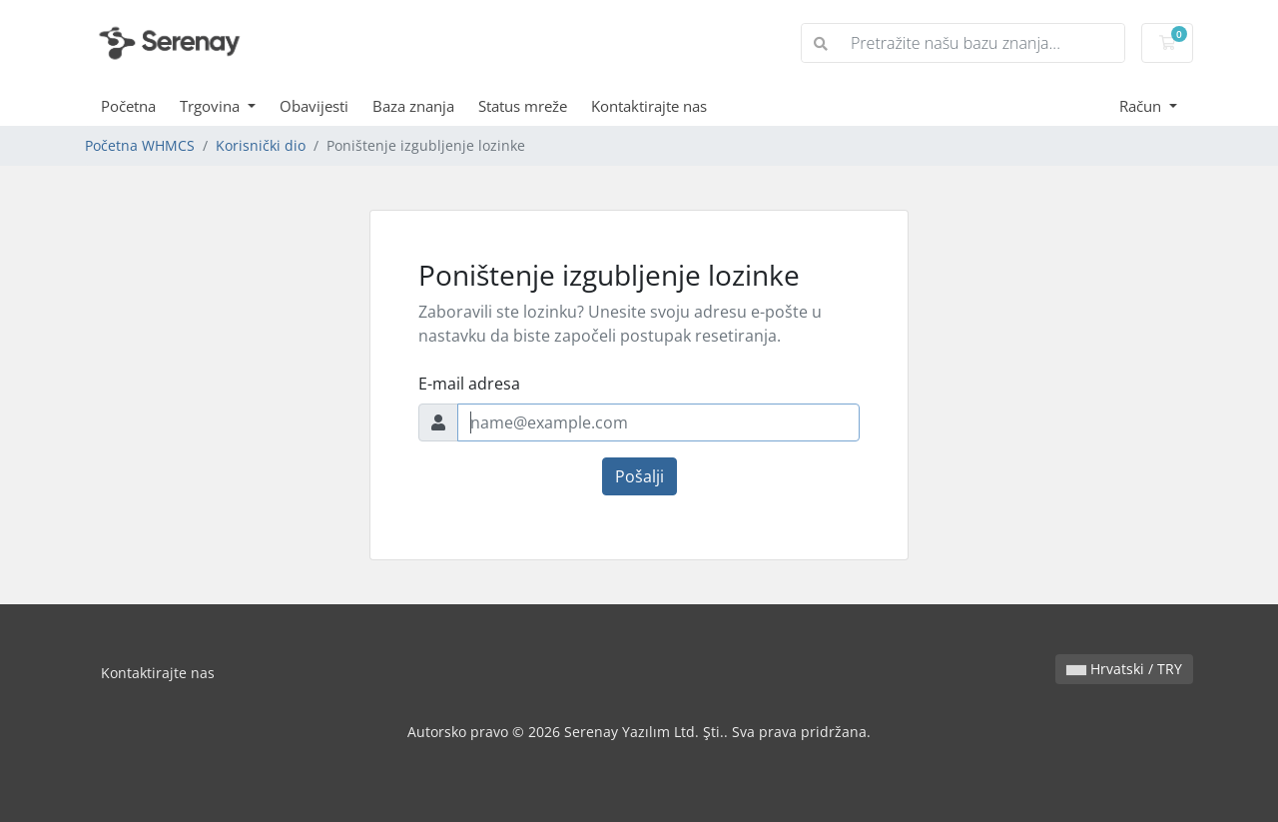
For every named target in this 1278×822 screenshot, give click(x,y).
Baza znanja (413, 106)
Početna (128, 106)
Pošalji (639, 476)
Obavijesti (314, 106)
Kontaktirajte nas (649, 106)
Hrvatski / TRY (1124, 668)
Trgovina (212, 106)
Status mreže (522, 106)
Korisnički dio (261, 145)
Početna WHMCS (140, 145)
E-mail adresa (469, 384)
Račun (1142, 106)
